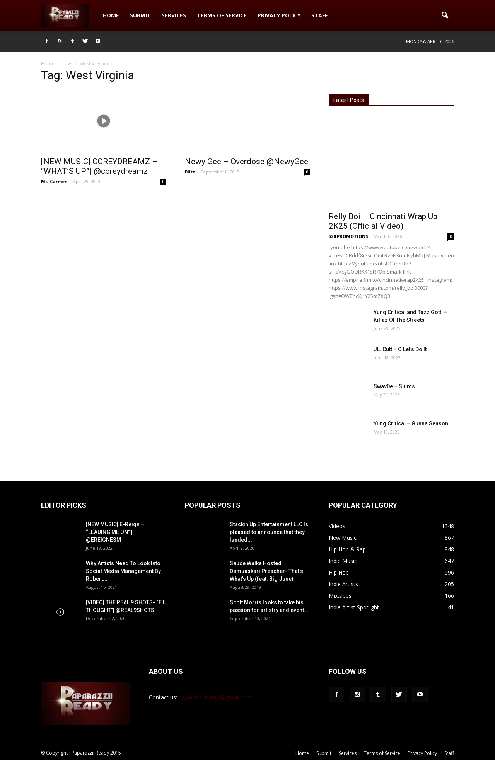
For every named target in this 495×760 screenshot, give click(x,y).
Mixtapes (340, 595)
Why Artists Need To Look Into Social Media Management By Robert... (123, 571)
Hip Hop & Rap (347, 549)
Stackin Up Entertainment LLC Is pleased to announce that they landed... (269, 532)
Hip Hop (339, 572)
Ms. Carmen (54, 181)
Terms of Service (222, 15)
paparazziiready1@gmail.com (215, 697)
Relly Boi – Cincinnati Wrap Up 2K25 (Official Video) (383, 221)
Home (111, 15)
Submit (140, 15)
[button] (444, 15)
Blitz (190, 172)
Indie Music (343, 560)
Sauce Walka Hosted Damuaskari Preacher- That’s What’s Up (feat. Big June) (266, 571)
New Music (343, 537)
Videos (337, 526)
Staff (319, 15)
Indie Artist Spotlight (354, 607)
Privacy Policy (279, 15)
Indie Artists (343, 584)
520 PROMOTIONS (348, 236)
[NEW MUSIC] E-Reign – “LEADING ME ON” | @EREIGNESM (115, 532)
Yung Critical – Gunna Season (411, 423)
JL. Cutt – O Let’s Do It (400, 349)
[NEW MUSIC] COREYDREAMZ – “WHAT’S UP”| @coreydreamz (99, 166)
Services (174, 15)
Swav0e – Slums (394, 386)
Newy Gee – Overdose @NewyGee (246, 161)
